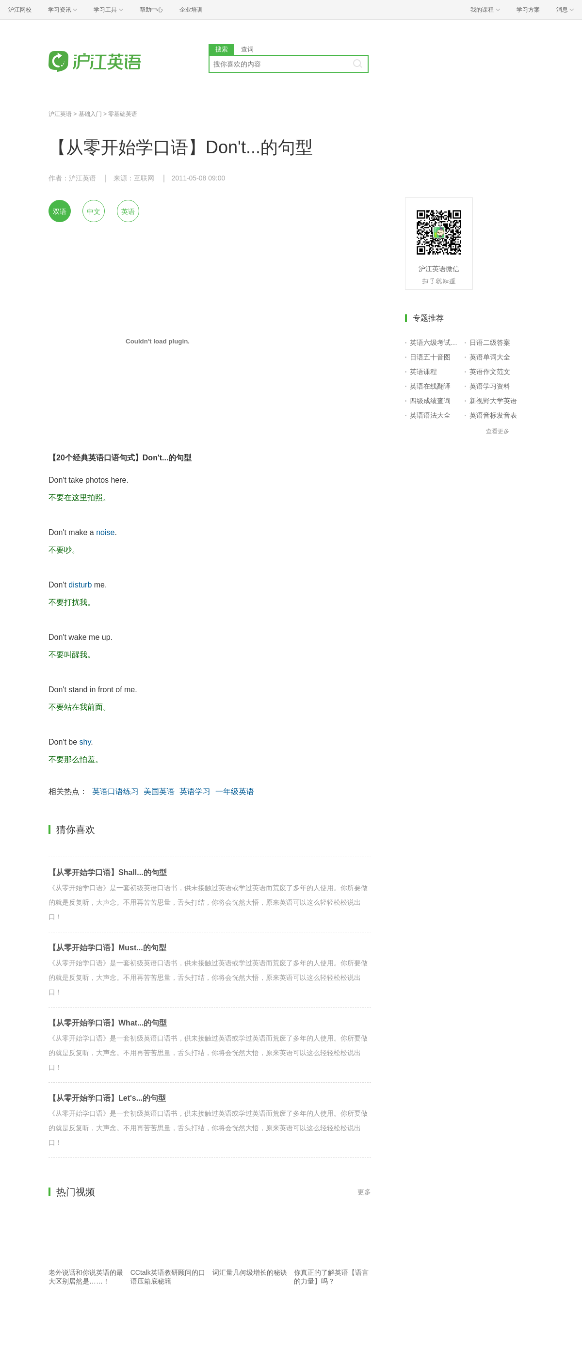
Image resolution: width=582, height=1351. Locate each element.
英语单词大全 (489, 357)
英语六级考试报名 (435, 342)
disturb (80, 585)
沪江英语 (60, 114)
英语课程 (423, 371)
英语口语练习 (115, 791)
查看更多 (497, 431)
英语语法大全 (430, 415)
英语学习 (194, 791)
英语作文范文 (489, 371)
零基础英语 (122, 114)
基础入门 (90, 114)
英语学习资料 (489, 386)
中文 (93, 211)
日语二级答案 (489, 342)
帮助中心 (151, 9)
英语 (128, 211)
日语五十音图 (430, 357)
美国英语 (159, 791)
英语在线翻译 (430, 386)
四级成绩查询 (430, 401)
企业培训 (191, 9)
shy (85, 742)
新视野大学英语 (493, 401)
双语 (59, 211)
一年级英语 (234, 791)
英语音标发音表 (493, 415)
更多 (364, 1192)
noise (105, 532)
